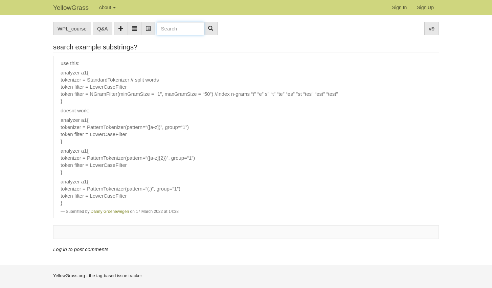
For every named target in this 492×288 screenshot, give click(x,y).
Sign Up (425, 7)
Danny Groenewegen (110, 211)
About (107, 7)
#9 (431, 28)
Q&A (102, 28)
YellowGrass (71, 7)
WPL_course (72, 28)
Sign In (399, 7)
